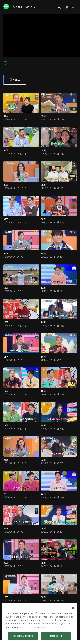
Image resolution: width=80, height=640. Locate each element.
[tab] (15, 80)
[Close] (73, 618)
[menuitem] (17, 6)
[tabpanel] (40, 354)
